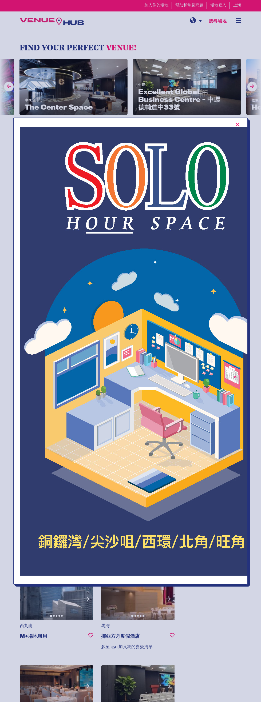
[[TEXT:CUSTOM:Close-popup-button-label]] (237, 124)
